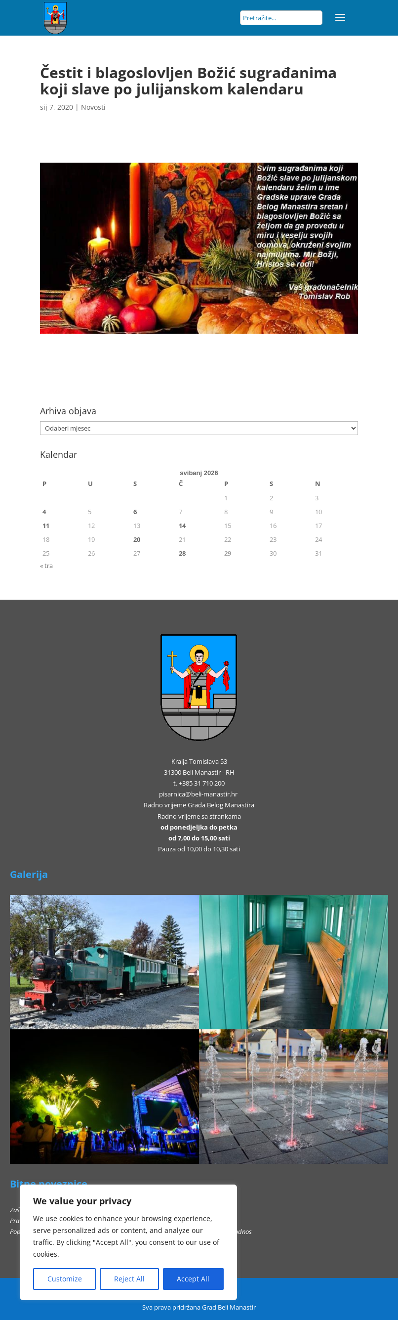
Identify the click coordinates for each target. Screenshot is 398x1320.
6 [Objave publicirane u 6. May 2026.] (135, 511)
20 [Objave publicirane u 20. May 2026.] (136, 539)
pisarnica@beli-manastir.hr (198, 794)
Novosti (93, 107)
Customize (64, 1278)
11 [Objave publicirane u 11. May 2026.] (45, 525)
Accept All (193, 1278)
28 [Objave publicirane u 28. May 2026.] (182, 553)
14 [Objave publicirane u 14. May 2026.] (182, 525)
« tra (46, 565)
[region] (128, 1242)
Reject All (129, 1278)
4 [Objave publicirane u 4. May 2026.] (44, 511)
